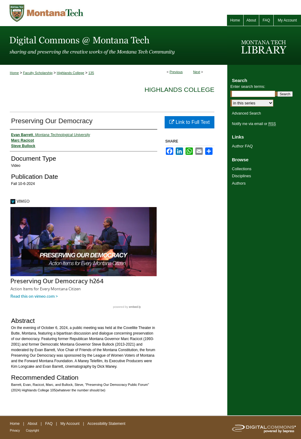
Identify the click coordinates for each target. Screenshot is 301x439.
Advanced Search (246, 113)
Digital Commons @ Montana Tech (113, 45)
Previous (176, 72)
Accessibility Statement (106, 423)
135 (91, 73)
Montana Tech (73, 13)
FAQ (49, 423)
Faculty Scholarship (38, 73)
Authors (239, 183)
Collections (242, 169)
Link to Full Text (189, 122)
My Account (70, 423)
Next (196, 72)
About (32, 423)
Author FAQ (242, 146)
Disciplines (241, 176)
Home (14, 73)
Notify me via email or (254, 124)
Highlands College (70, 73)
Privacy (15, 430)
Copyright (32, 430)
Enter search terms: (247, 86)
